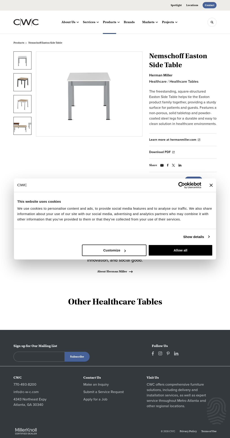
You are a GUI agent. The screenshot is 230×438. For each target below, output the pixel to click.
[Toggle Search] (212, 22)
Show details (193, 237)
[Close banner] (211, 185)
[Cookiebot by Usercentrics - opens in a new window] (181, 185)
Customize (114, 250)
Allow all (180, 250)
